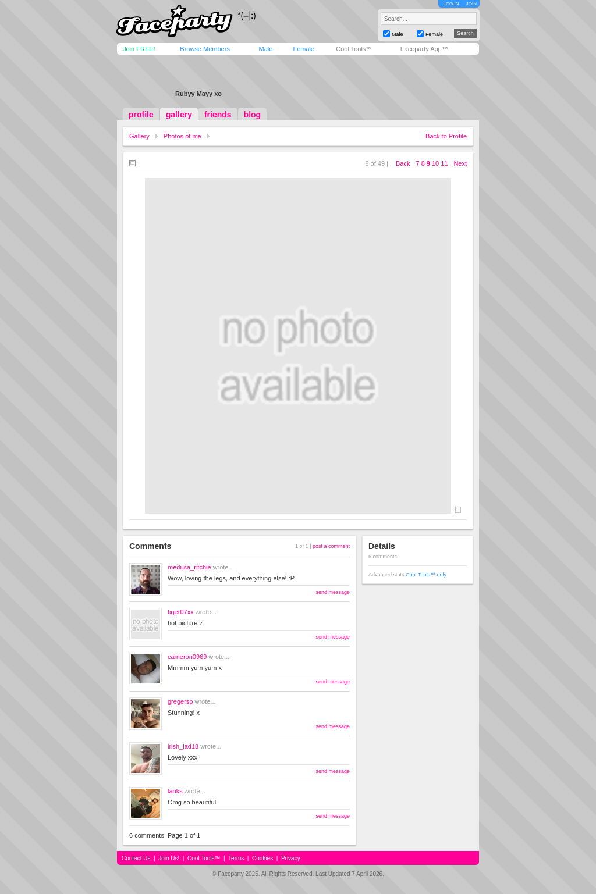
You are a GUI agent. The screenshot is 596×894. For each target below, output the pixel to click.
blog (252, 114)
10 (435, 163)
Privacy (290, 858)
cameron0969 (187, 656)
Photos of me (182, 136)
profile (141, 114)
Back (403, 163)
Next (460, 163)
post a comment (331, 546)
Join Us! (168, 858)
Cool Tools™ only (426, 575)
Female (303, 48)
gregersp (180, 701)
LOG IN (451, 3)
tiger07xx (181, 611)
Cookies (262, 858)
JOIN (471, 3)
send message (332, 592)
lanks (175, 791)
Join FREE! (139, 48)
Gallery (139, 136)
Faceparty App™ (424, 48)
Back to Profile (446, 136)
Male (265, 48)
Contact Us (136, 858)
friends (218, 114)
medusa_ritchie (189, 567)
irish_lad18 (183, 746)
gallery (179, 114)
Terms (236, 858)
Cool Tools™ (354, 48)
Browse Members (205, 48)
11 (444, 163)
